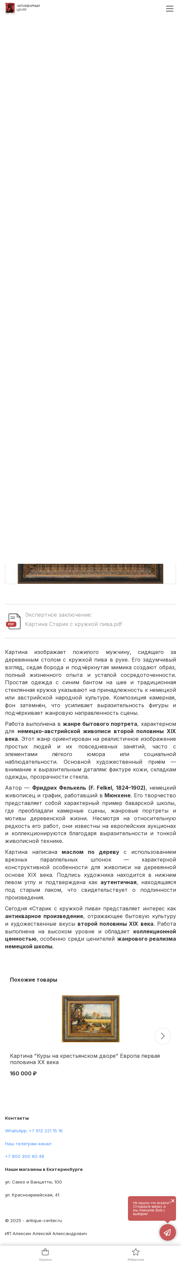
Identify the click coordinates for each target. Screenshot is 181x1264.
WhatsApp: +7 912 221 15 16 (34, 1130)
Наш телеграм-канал (28, 1143)
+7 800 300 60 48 (24, 1156)
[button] (162, 1036)
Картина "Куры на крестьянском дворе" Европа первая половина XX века (85, 1059)
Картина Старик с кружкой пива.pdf (73, 624)
